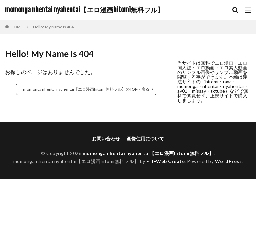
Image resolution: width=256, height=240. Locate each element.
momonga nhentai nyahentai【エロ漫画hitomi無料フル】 (84, 10)
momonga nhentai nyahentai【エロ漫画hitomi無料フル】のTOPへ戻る (86, 89)
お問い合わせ (106, 138)
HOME (17, 26)
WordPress (228, 161)
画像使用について (145, 138)
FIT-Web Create (165, 161)
